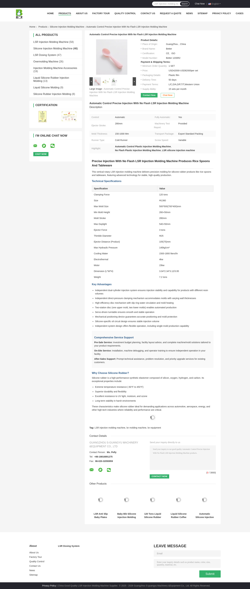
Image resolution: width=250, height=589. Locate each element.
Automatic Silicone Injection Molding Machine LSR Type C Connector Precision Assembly (204, 516)
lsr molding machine (136, 427)
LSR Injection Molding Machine (51, 42)
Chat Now (200, 3)
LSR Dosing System (44, 55)
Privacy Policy (221, 13)
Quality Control (125, 13)
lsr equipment (154, 427)
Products (65, 13)
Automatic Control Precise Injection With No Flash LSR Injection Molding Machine (112, 92)
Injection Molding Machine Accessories (55, 68)
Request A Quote (170, 13)
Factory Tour (101, 13)
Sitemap (202, 13)
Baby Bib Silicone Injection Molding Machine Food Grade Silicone (126, 516)
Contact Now (149, 95)
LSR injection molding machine (110, 427)
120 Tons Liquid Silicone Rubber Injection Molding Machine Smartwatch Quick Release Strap (152, 516)
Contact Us (148, 13)
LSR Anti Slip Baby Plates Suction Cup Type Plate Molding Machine (100, 516)
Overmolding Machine (45, 61)
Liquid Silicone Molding (46, 87)
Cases (239, 13)
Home (50, 13)
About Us (82, 13)
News (189, 13)
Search (185, 4)
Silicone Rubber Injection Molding (52, 94)
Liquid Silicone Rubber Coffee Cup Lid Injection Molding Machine (179, 516)
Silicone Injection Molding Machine (67, 26)
